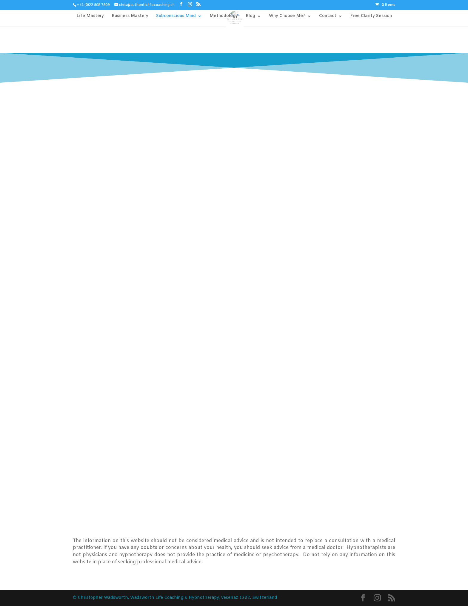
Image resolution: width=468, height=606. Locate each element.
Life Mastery (90, 16)
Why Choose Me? (287, 16)
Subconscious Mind (176, 16)
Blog (250, 16)
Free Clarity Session (371, 16)
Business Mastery (130, 16)
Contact (327, 16)
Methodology (224, 16)
